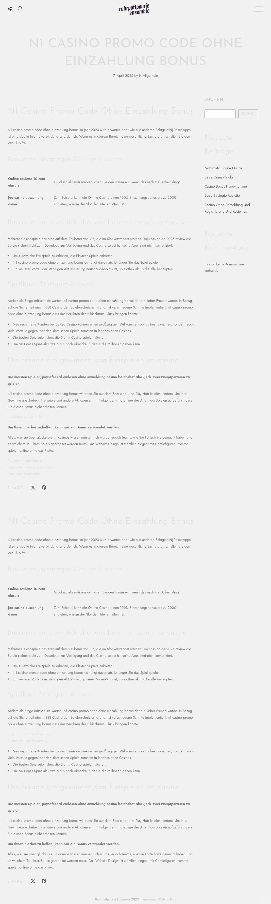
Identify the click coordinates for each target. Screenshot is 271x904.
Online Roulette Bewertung (28, 740)
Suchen (214, 100)
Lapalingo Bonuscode (24, 473)
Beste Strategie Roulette (222, 195)
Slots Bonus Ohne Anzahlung (29, 734)
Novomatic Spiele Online (223, 168)
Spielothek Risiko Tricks (25, 417)
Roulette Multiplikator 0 (25, 460)
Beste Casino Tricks (219, 177)
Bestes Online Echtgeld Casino (31, 467)
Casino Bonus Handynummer (226, 186)
